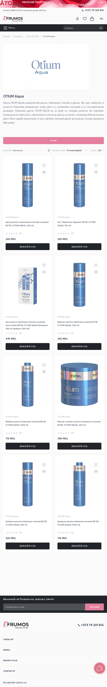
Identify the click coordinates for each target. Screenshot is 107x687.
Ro (101, 18)
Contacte (9, 671)
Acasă (6, 36)
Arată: (94, 150)
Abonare (94, 607)
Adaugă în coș (28, 247)
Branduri (18, 36)
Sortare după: (59, 150)
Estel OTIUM (33, 36)
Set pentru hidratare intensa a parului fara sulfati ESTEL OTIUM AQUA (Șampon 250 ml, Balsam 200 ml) (27, 325)
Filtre (53, 140)
